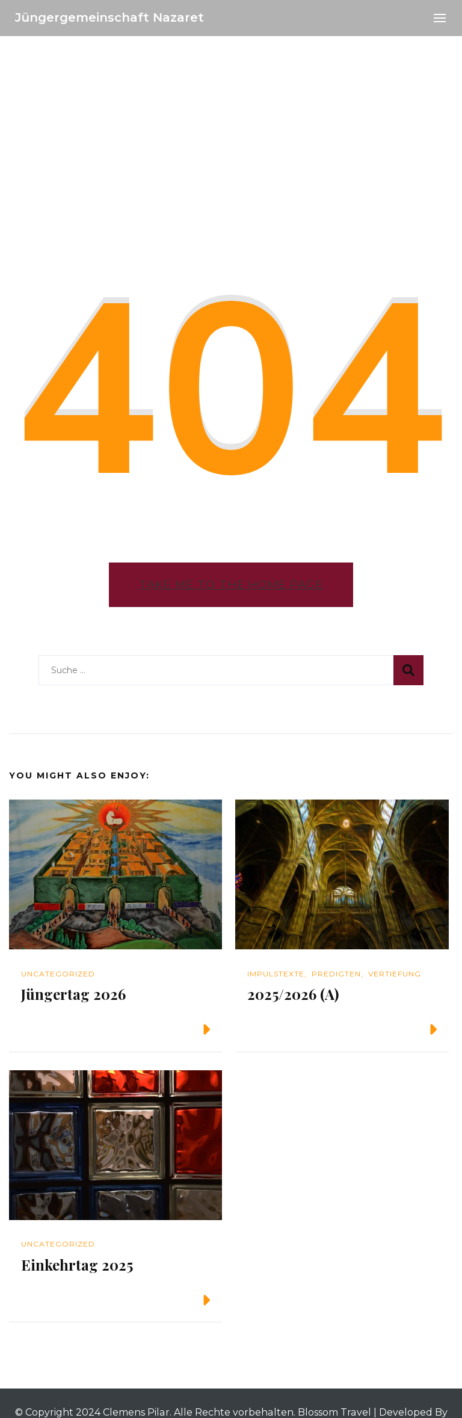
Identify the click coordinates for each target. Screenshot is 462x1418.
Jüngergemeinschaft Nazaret (109, 17)
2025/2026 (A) (293, 993)
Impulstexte (275, 973)
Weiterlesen (166, 1029)
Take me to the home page (231, 584)
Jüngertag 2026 (73, 993)
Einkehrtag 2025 (77, 1264)
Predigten (336, 973)
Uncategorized (58, 973)
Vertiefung (394, 973)
